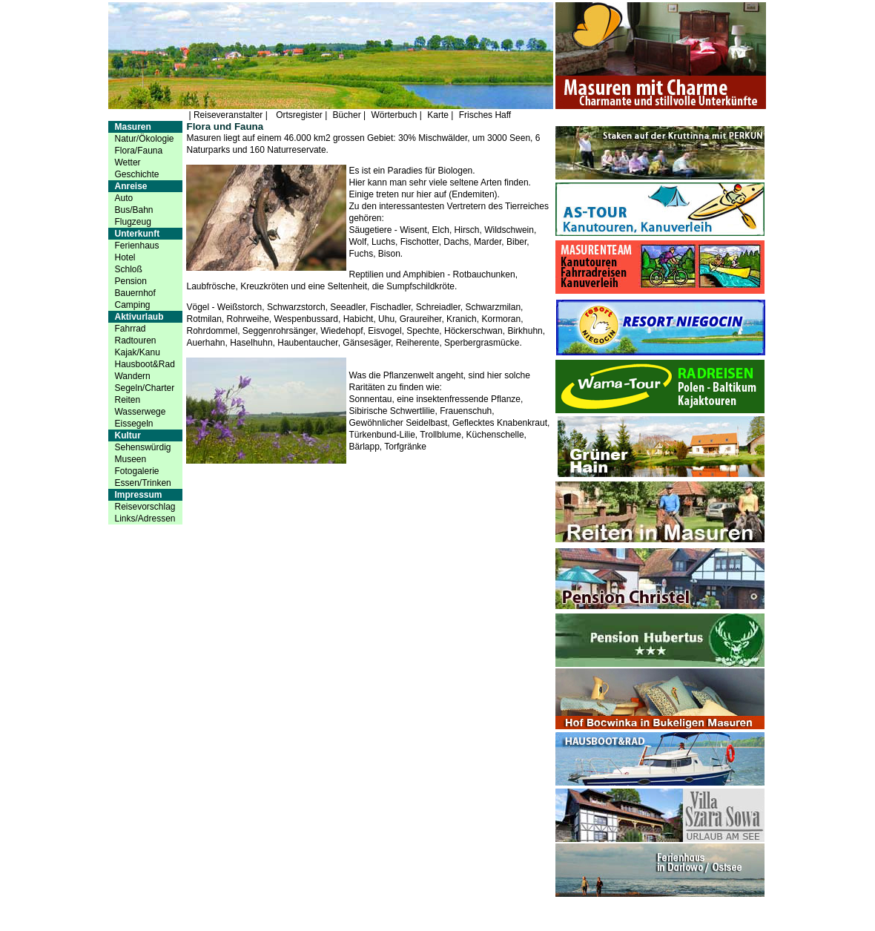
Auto (123, 198)
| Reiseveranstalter (226, 115)
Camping (132, 305)
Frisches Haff (485, 115)
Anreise (130, 186)
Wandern (132, 376)
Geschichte (136, 174)
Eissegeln (133, 423)
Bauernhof (134, 293)
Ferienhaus (136, 245)
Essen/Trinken (142, 483)
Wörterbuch (394, 115)
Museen (130, 459)
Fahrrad (129, 328)
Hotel (124, 257)
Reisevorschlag (144, 506)
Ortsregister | (301, 115)
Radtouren (135, 340)
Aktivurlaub (138, 317)
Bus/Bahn (133, 210)
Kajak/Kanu (136, 352)
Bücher (346, 115)
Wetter (127, 162)
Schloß (128, 269)
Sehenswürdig (142, 447)
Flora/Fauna (138, 150)
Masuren (132, 127)
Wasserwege (139, 412)
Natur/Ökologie (144, 139)
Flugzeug (132, 222)
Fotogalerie (136, 471)
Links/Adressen (144, 518)
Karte (438, 115)
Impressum (138, 495)
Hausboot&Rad (144, 364)
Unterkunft (136, 233)
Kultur (127, 435)
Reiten (127, 400)
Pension (130, 281)
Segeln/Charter (144, 388)
